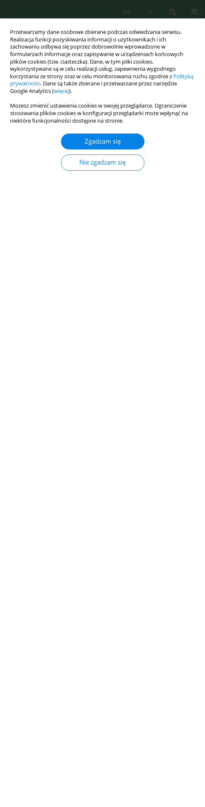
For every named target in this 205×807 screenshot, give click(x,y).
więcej (61, 91)
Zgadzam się (103, 141)
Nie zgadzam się (102, 162)
